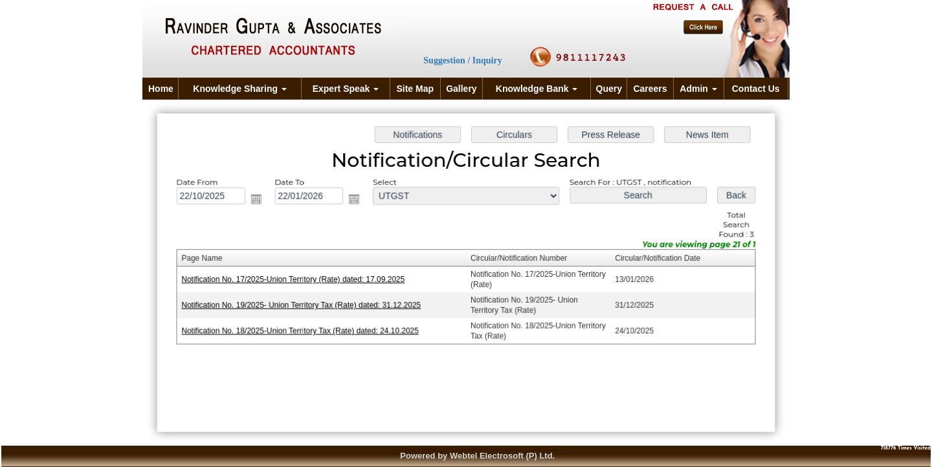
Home (160, 88)
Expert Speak (346, 88)
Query (609, 88)
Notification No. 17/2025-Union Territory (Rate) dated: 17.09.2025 (296, 279)
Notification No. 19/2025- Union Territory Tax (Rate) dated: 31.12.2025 (304, 304)
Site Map (415, 88)
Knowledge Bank (537, 88)
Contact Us (756, 88)
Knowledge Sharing (240, 88)
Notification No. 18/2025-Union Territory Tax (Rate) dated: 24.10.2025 (303, 329)
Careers (650, 88)
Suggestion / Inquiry (462, 60)
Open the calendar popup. (260, 200)
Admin (698, 88)
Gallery (461, 88)
